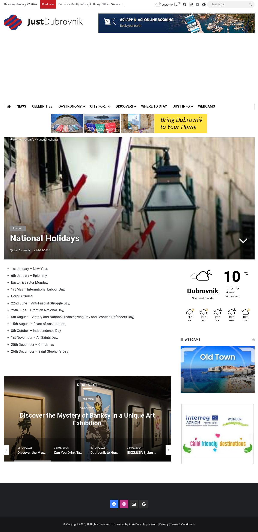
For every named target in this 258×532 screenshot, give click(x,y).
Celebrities (42, 106)
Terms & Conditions (182, 524)
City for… (98, 106)
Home (15, 139)
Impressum (150, 524)
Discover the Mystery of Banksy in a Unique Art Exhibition (87, 419)
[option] (87, 419)
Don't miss (87, 398)
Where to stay (154, 106)
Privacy (163, 524)
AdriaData (135, 524)
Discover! (124, 106)
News (21, 106)
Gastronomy (70, 106)
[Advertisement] (129, 71)
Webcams (206, 106)
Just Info (181, 106)
